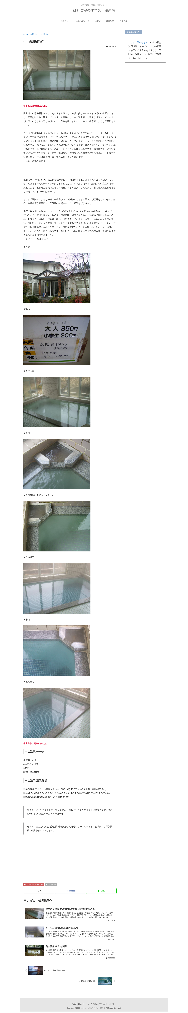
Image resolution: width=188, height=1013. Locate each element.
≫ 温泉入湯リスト (134, 32)
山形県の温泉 (51, 884)
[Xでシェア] (39, 891)
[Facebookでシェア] (70, 891)
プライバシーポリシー (109, 1005)
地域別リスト (34, 34)
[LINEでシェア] (101, 891)
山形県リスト (45, 34)
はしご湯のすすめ (139, 42)
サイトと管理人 (92, 1005)
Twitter (72, 1005)
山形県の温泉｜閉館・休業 (34, 884)
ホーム (25, 34)
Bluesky (81, 1005)
